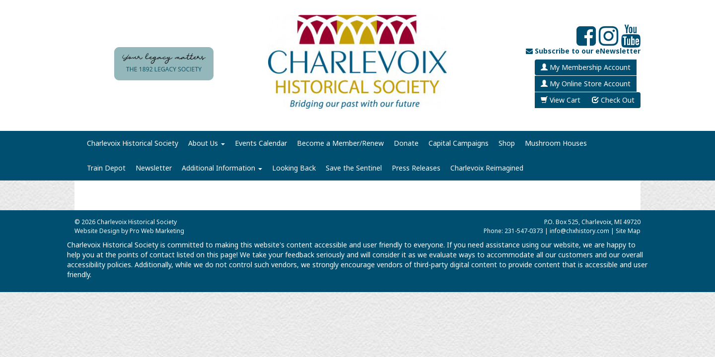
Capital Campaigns (459, 143)
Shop (507, 143)
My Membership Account (586, 67)
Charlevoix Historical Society (132, 143)
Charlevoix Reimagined (486, 168)
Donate (406, 143)
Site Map (628, 231)
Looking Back (294, 168)
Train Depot (106, 168)
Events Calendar (261, 143)
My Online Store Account (586, 83)
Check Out (613, 100)
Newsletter (154, 168)
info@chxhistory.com (579, 231)
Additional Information (222, 168)
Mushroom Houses (556, 143)
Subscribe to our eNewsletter (583, 51)
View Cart (560, 100)
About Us (206, 143)
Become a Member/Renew (340, 143)
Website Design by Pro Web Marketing (129, 231)
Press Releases (416, 168)
